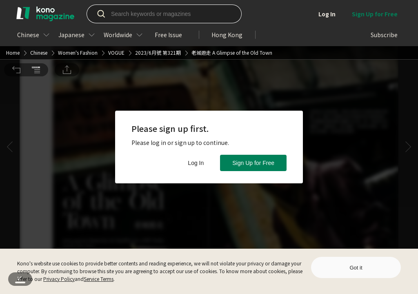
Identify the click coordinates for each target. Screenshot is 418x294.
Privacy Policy (59, 278)
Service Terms (98, 278)
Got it (355, 268)
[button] (16, 11)
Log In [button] (196, 163)
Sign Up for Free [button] (253, 163)
